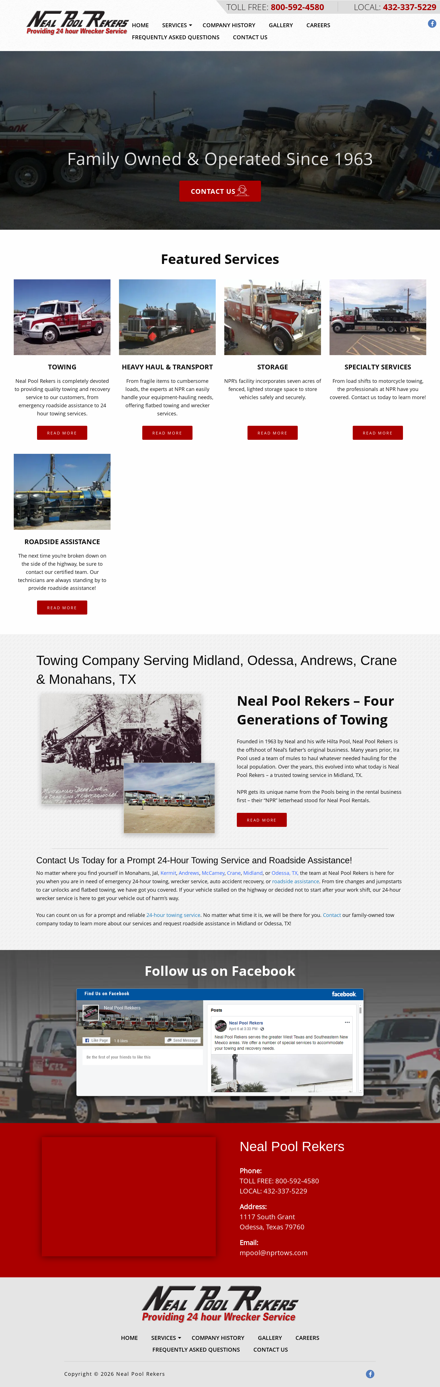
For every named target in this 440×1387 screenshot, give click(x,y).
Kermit (168, 873)
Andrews (189, 873)
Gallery (281, 25)
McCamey (212, 873)
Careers (318, 25)
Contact (332, 915)
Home (140, 25)
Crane (234, 873)
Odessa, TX (284, 873)
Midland (253, 873)
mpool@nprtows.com (274, 1252)
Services (174, 25)
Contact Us (250, 37)
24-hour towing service (173, 915)
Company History (229, 25)
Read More (62, 433)
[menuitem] (140, 25)
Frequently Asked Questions (175, 37)
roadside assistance (295, 881)
